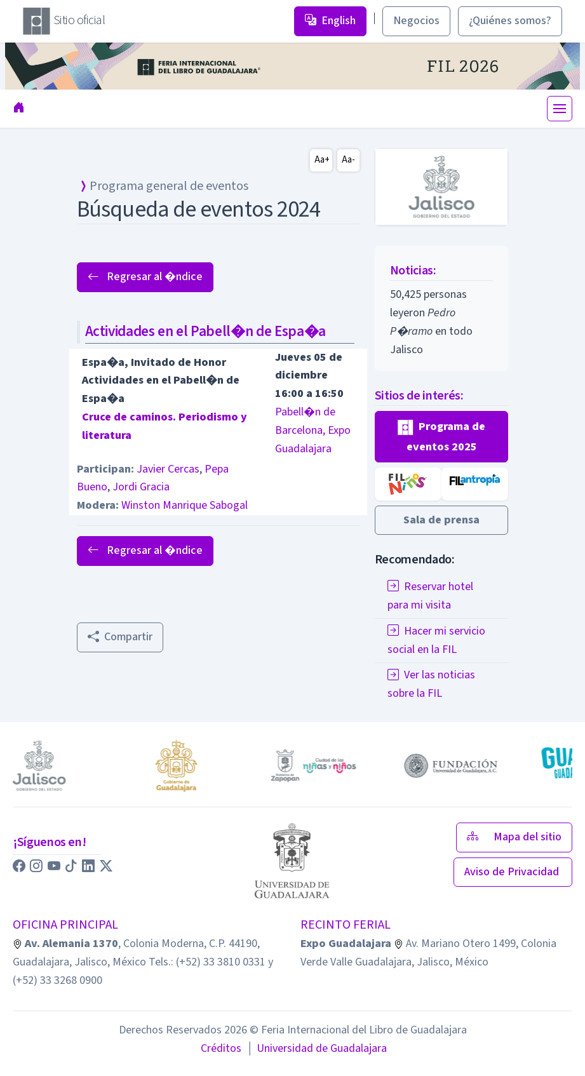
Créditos (221, 1048)
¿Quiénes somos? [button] (510, 21)
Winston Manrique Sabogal (184, 505)
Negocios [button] (416, 21)
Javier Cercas (168, 469)
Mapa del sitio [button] (514, 837)
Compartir (120, 637)
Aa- (348, 159)
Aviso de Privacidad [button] (512, 872)
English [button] (330, 21)
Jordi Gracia (141, 487)
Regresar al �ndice (145, 277)
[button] (442, 436)
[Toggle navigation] (559, 108)
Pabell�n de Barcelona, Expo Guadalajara (313, 430)
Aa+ (322, 159)
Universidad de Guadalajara (316, 1048)
